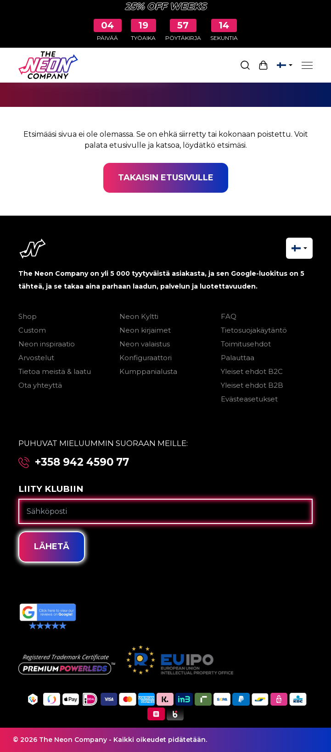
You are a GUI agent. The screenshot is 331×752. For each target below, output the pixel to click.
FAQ (228, 316)
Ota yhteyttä (40, 385)
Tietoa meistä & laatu (54, 371)
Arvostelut (36, 357)
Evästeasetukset (249, 399)
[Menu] (307, 65)
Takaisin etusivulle (165, 178)
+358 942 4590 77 (82, 462)
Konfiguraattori (145, 357)
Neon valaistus (144, 344)
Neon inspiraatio (46, 344)
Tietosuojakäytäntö (254, 330)
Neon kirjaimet (145, 330)
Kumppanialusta (148, 371)
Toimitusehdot (246, 344)
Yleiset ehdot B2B (252, 385)
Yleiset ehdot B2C (252, 371)
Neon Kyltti (138, 316)
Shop (27, 316)
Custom (32, 330)
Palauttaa (237, 357)
